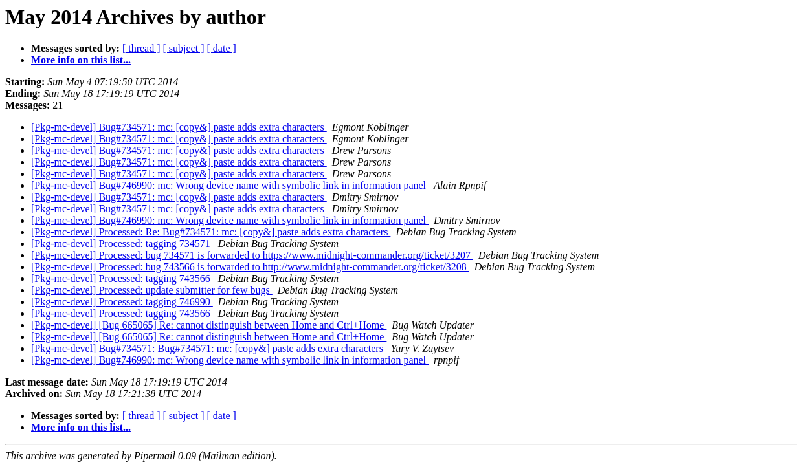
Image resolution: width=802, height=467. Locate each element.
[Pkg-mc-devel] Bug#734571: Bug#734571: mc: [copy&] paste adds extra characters (208, 348)
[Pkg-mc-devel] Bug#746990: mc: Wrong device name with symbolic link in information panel (230, 185)
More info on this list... (81, 59)
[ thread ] (141, 48)
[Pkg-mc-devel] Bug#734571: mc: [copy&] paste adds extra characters (179, 127)
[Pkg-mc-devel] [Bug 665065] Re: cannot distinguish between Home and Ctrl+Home (208, 325)
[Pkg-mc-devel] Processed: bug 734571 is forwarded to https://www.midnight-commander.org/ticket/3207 (252, 255)
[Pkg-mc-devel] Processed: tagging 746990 (122, 301)
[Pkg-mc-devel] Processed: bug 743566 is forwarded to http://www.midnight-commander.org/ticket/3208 (250, 266)
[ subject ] (184, 48)
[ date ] (221, 48)
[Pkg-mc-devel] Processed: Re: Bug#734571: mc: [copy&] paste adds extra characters (210, 231)
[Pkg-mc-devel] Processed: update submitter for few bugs (152, 290)
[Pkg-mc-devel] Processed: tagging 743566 (122, 278)
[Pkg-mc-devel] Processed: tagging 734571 (122, 243)
